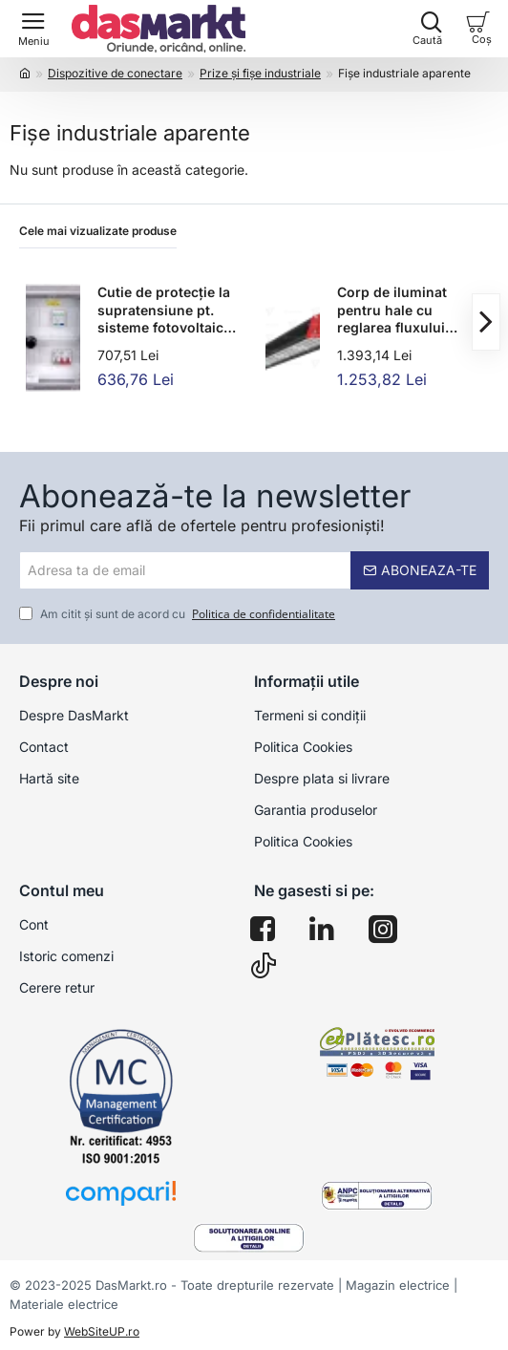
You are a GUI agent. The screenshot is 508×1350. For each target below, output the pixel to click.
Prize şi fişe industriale (260, 73)
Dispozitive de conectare (115, 73)
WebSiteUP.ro (101, 1331)
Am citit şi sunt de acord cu (179, 614)
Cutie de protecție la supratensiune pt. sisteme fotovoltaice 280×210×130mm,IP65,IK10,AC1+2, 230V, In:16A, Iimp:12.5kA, (170, 310)
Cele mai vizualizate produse (98, 231)
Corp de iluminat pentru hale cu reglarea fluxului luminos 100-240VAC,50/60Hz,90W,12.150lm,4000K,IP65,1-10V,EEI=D (409, 310)
